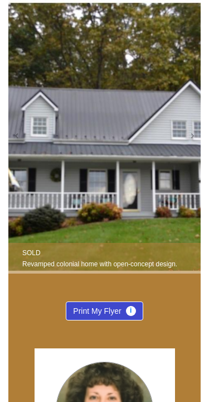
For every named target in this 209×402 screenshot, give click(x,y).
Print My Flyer (104, 313)
